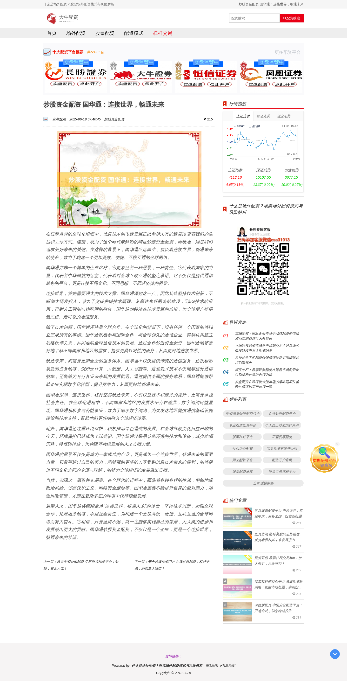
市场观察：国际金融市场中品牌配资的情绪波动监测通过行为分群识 (267, 337)
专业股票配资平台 (242, 427)
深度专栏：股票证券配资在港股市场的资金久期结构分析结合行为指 (267, 373)
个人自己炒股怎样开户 (282, 427)
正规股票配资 (282, 438)
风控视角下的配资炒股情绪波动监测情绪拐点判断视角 (267, 361)
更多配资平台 (289, 54)
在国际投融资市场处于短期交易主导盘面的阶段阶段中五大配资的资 (267, 349)
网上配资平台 (242, 461)
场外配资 (76, 34)
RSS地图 (212, 667)
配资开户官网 (282, 461)
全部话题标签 (263, 484)
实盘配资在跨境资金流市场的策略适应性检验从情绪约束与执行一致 (267, 385)
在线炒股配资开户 (281, 415)
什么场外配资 (242, 450)
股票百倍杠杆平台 (281, 473)
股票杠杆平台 (242, 438)
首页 (52, 34)
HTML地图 (227, 667)
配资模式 (133, 34)
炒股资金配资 (114, 120)
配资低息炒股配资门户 (242, 415)
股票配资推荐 (242, 473)
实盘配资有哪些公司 (282, 450)
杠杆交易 (162, 34)
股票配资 (104, 34)
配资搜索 (291, 18)
